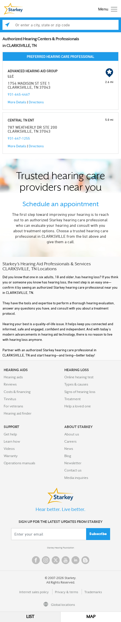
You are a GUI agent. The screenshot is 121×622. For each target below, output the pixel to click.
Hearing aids (13, 377)
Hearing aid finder (17, 413)
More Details (17, 102)
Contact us (72, 470)
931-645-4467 (19, 94)
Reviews (10, 384)
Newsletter (72, 463)
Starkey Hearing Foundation (60, 547)
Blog (67, 456)
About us (71, 434)
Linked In (75, 560)
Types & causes (76, 384)
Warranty (11, 456)
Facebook (36, 560)
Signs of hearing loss (79, 392)
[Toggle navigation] (106, 8)
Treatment (72, 399)
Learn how (12, 441)
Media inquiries (76, 478)
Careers (70, 441)
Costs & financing (17, 392)
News (68, 449)
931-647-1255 (19, 138)
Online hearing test (79, 377)
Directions (36, 102)
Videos (9, 449)
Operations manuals (19, 463)
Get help (10, 434)
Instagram (46, 560)
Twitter (56, 560)
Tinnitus (10, 399)
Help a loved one (77, 406)
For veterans (13, 406)
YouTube (66, 560)
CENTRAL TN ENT (21, 120)
